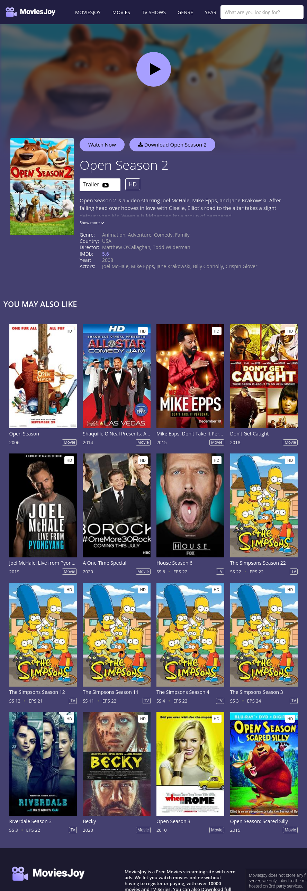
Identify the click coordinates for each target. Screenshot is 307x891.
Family (182, 234)
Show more (92, 222)
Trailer (96, 184)
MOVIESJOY (88, 12)
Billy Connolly (208, 266)
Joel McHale (115, 266)
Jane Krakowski (173, 266)
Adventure (140, 234)
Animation (113, 234)
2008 (107, 260)
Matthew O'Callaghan (126, 247)
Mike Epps (142, 266)
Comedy (163, 234)
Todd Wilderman (171, 247)
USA (106, 241)
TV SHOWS (154, 12)
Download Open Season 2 (172, 144)
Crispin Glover (242, 266)
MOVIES (121, 12)
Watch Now (102, 144)
